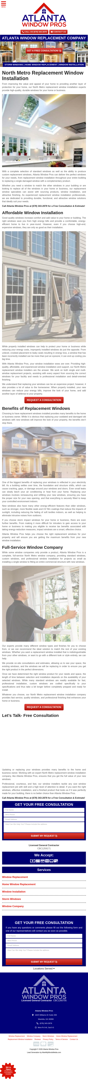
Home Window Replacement (19, 884)
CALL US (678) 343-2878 (34, 32)
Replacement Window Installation (20, 1039)
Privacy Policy (48, 1039)
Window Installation (14, 891)
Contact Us (58, 32)
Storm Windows (11, 899)
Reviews (38, 1039)
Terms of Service (61, 1039)
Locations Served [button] (44, 968)
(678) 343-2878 (39, 206)
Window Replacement (15, 877)
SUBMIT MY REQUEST (44, 836)
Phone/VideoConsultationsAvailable (8, 1070)
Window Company (13, 906)
